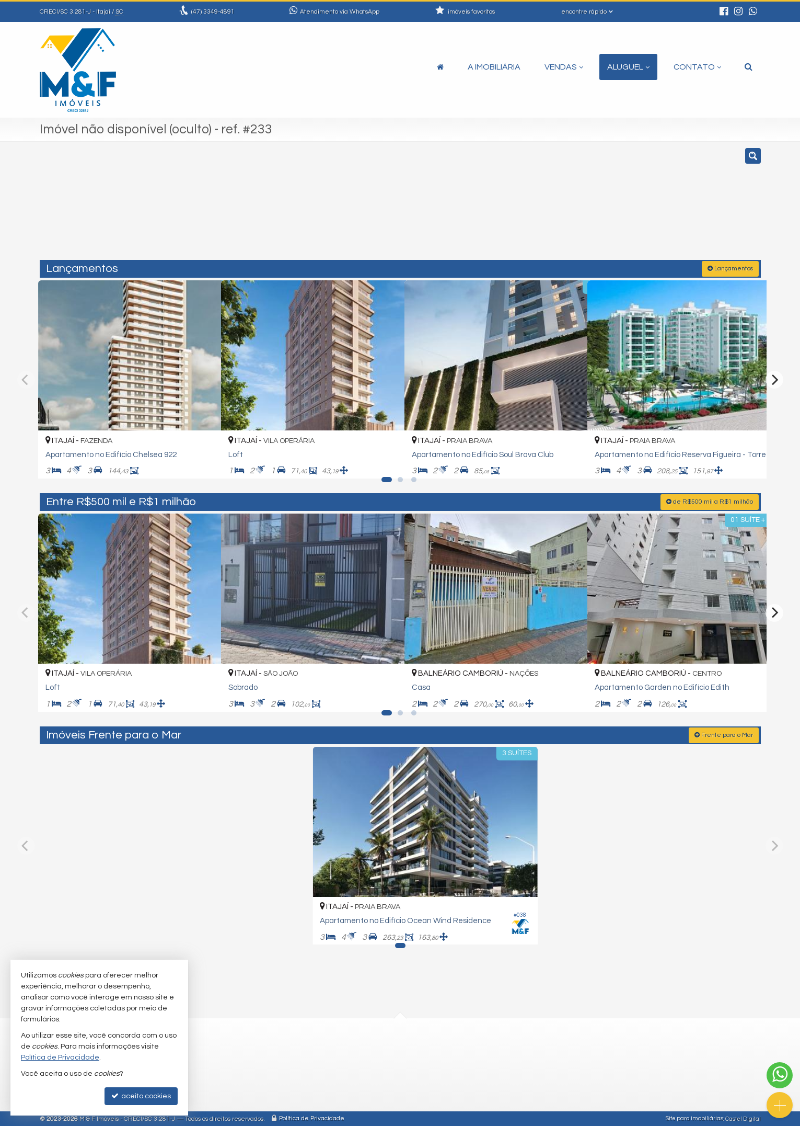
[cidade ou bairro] (516, 205)
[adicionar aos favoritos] (201, 459)
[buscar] (613, 205)
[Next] (774, 379)
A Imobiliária (494, 67)
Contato (697, 67)
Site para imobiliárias (694, 1118)
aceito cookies (141, 1096)
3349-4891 (213, 11)
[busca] (748, 67)
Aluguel (628, 67)
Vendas (563, 67)
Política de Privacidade (311, 1117)
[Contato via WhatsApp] (780, 1075)
